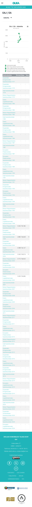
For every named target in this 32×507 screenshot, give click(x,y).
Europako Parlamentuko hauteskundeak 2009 (9, 306)
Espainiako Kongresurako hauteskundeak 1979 (9, 86)
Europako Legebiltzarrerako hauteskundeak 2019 (9, 385)
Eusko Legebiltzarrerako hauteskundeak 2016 (9, 363)
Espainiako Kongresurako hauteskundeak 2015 (9, 350)
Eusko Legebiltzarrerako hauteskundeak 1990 (9, 171)
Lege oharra (21, 472)
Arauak (21, 476)
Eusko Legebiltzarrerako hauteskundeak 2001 (9, 250)
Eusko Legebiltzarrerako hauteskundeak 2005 (9, 278)
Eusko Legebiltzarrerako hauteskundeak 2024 (9, 420)
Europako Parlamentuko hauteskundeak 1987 (9, 152)
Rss (23, 479)
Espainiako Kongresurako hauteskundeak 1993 (9, 186)
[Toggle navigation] (2, 3)
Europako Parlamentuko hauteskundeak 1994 (9, 193)
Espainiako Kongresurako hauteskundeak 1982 (9, 108)
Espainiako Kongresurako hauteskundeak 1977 (9, 80)
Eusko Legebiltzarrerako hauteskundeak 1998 (9, 221)
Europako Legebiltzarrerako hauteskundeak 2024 (9, 426)
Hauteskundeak (16, 7)
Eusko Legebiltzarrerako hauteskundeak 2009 (9, 300)
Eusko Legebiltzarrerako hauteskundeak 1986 (9, 136)
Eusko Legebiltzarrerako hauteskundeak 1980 (9, 101)
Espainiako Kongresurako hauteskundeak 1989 (9, 165)
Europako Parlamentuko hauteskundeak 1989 (9, 158)
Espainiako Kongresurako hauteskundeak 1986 (9, 130)
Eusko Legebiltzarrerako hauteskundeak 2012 (9, 328)
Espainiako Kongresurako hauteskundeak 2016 (9, 357)
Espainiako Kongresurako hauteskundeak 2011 (9, 322)
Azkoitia (8, 18)
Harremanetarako (13, 479)
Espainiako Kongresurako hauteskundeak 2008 (9, 293)
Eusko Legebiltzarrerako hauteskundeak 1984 (9, 123)
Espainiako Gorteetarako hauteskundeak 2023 (9, 413)
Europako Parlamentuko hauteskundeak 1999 (9, 232)
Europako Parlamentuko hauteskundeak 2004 (9, 271)
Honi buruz (10, 472)
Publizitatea (12, 476)
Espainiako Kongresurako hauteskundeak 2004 (9, 265)
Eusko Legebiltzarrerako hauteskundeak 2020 (9, 398)
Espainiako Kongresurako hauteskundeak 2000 (9, 243)
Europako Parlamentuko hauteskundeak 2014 (9, 335)
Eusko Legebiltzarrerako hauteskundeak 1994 (9, 199)
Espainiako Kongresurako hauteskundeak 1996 (9, 215)
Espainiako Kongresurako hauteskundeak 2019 (9, 369)
